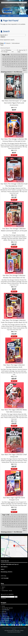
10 (25, 54)
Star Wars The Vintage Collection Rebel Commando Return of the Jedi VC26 (14, 230)
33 (3, 60)
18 (19, 56)
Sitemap (21, 630)
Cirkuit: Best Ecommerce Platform (14, 632)
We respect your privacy (9, 630)
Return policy (16, 630)
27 (14, 58)
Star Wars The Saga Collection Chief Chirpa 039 (14, 455)
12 (5, 56)
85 (23, 67)
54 (25, 61)
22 (3, 58)
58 (10, 63)
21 (25, 56)
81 (14, 67)
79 (10, 67)
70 (12, 65)
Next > (25, 70)
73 (19, 65)
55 (3, 63)
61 (16, 63)
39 (16, 60)
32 (25, 58)
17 (16, 56)
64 (23, 63)
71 (14, 65)
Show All (24, 68)
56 (5, 63)
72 (16, 65)
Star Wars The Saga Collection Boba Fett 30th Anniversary (14, 411)
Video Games (16, 15)
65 (25, 63)
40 (19, 60)
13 (7, 56)
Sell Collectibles (5, 609)
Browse (4, 15)
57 (7, 63)
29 (19, 58)
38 (14, 60)
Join (11, 5)
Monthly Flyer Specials (7, 608)
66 (3, 65)
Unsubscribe (3, 598)
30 (21, 58)
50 (16, 61)
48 (12, 61)
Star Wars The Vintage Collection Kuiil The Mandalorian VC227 (14, 185)
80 (12, 67)
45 (5, 61)
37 (12, 60)
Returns (4, 622)
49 (14, 61)
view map (3, 575)
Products (7, 43)
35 (7, 60)
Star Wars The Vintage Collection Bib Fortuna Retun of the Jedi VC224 (14, 140)
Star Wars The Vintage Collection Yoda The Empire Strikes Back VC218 (14, 321)
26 (12, 58)
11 (3, 56)
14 (10, 56)
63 (21, 63)
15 (12, 56)
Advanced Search (5, 48)
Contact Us (4, 613)
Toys (9, 15)
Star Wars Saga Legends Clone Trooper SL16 (14, 499)
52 (21, 61)
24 (7, 58)
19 (21, 56)
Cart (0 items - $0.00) (18, 5)
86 (25, 67)
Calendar (4, 611)
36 (10, 60)
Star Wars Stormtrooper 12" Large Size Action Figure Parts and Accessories (14, 103)
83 (19, 67)
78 (7, 67)
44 (3, 61)
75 (23, 65)
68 (7, 65)
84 (21, 67)
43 (25, 60)
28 (16, 58)
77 (5, 67)
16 (14, 56)
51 (19, 61)
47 (10, 61)
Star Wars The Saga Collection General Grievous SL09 (14, 366)
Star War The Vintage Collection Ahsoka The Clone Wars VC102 (14, 276)
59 (12, 63)
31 (23, 58)
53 (23, 61)
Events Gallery (5, 620)
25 (10, 58)
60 (14, 63)
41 (21, 60)
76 (25, 65)
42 (23, 60)
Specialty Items (5, 616)
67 (5, 65)
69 (10, 65)
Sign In (6, 5)
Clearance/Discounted (7, 618)
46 (7, 61)
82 (16, 67)
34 (5, 60)
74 (21, 65)
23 (5, 58)
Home (3, 606)
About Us (4, 615)
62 (19, 63)
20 (23, 56)
